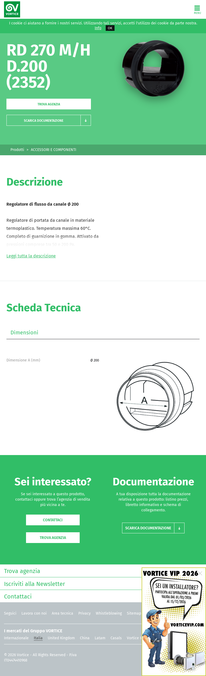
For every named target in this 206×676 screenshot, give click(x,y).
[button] (48, 120)
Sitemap (134, 613)
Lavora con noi (34, 613)
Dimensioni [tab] (24, 332)
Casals (116, 638)
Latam (100, 638)
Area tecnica (62, 613)
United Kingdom (61, 638)
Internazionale (16, 638)
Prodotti (17, 149)
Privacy (84, 613)
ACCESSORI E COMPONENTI (53, 149)
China (85, 638)
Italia (38, 638)
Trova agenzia (49, 104)
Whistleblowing (109, 613)
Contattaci (52, 520)
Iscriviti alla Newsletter (101, 583)
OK (110, 28)
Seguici (10, 613)
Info (98, 28)
